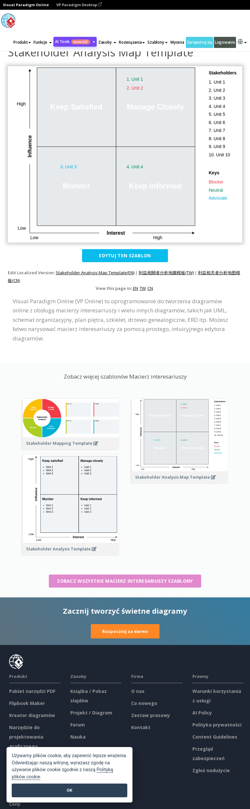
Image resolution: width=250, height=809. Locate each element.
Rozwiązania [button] (132, 42)
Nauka (78, 737)
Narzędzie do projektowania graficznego (26, 736)
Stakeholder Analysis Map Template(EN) (95, 273)
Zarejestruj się (199, 42)
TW (143, 288)
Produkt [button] (22, 42)
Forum (77, 725)
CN (150, 288)
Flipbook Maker (27, 703)
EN (135, 288)
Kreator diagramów (32, 715)
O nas (138, 691)
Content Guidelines (214, 737)
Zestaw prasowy (150, 715)
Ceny (15, 804)
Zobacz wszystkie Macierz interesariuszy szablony (125, 581)
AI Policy (202, 713)
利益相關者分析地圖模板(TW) (166, 273)
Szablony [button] (157, 42)
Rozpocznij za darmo (125, 631)
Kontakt (140, 727)
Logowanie (225, 42)
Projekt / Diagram (91, 713)
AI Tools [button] (75, 41)
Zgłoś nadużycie (211, 770)
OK (69, 790)
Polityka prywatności (217, 725)
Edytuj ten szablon (125, 255)
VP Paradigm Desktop (79, 4)
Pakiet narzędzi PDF (32, 691)
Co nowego (144, 703)
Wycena (177, 42)
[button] (43, 42)
